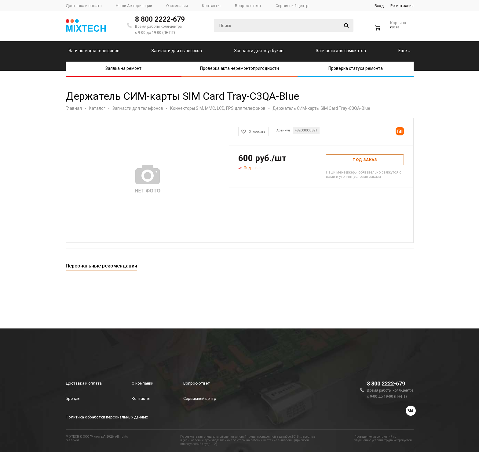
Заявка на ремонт (123, 68)
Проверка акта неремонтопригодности (239, 68)
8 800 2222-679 (160, 19)
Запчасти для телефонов (94, 50)
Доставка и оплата (84, 383)
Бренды (73, 398)
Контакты (141, 398)
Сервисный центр (199, 398)
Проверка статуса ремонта (355, 68)
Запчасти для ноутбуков (258, 50)
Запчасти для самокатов (341, 50)
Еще (404, 50)
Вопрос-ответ (196, 383)
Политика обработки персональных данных (107, 417)
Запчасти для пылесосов (177, 50)
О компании (142, 383)
